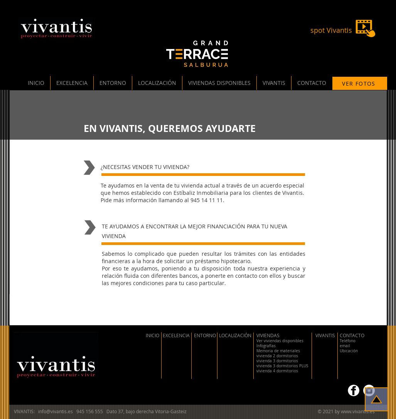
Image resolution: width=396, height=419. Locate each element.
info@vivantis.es (55, 411)
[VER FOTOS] (359, 83)
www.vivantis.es (358, 411)
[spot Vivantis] (331, 30)
